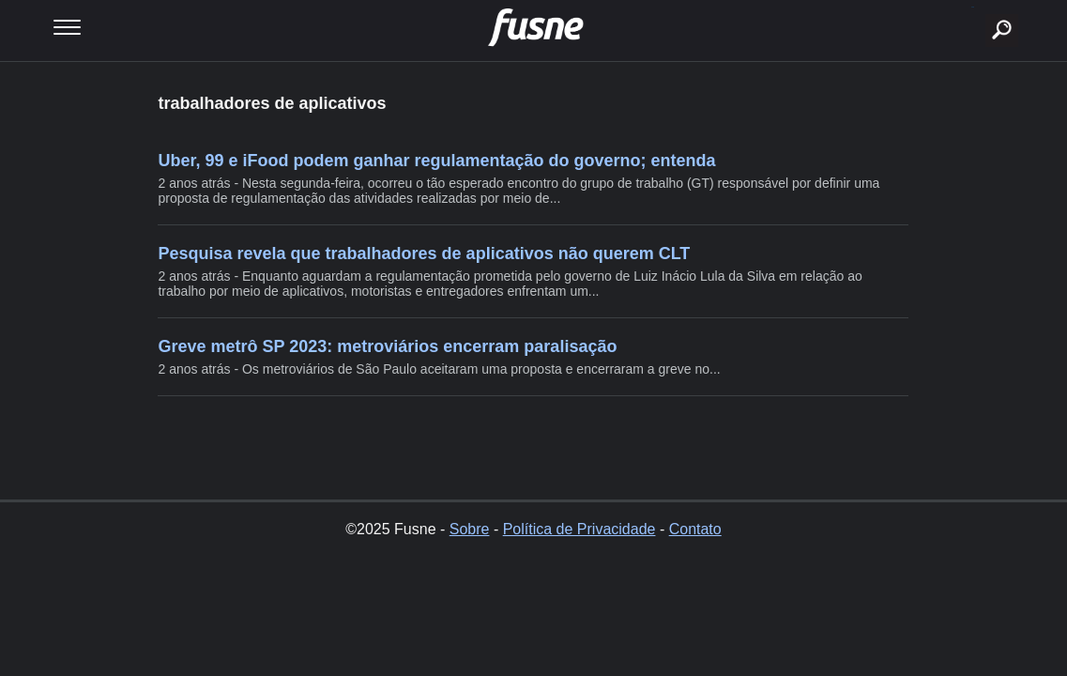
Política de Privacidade (579, 529)
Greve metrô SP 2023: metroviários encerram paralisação (387, 346)
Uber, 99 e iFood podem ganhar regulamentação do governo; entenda (436, 160)
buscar (972, 7)
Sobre (470, 529)
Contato (695, 529)
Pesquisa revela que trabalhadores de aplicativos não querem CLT (424, 253)
